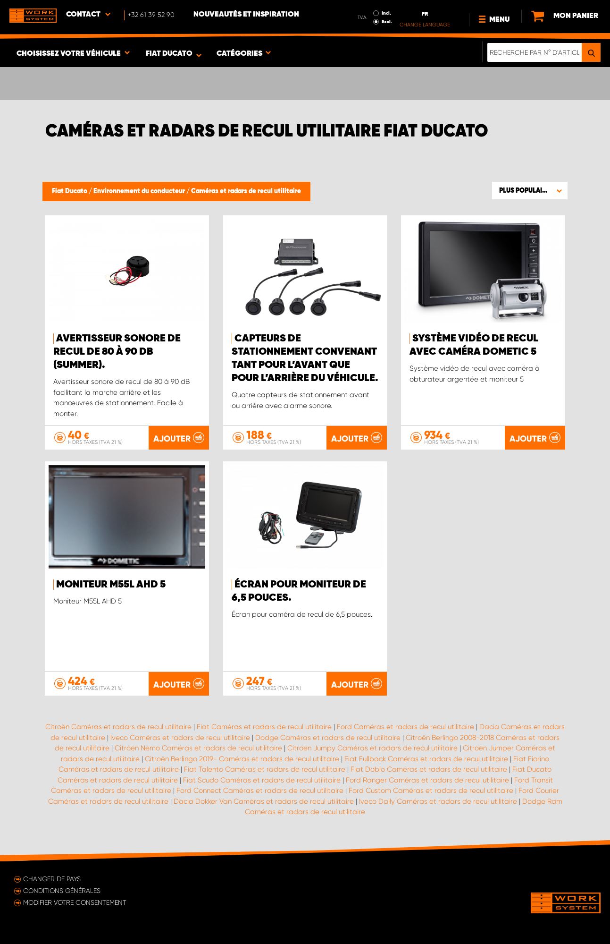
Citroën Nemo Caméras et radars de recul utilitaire (198, 748)
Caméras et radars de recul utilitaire (246, 191)
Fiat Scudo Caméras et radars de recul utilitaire (262, 780)
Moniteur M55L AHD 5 (111, 584)
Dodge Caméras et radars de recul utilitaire (328, 737)
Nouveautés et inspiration (246, 14)
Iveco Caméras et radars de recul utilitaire (180, 737)
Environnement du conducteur (139, 191)
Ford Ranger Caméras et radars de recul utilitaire (427, 780)
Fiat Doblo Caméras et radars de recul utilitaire (429, 769)
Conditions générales (61, 890)
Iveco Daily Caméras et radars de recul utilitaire (438, 801)
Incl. (386, 13)
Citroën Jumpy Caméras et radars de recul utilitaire (372, 748)
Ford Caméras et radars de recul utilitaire (405, 727)
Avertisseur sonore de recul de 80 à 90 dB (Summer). (117, 351)
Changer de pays (52, 879)
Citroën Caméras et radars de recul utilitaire (118, 727)
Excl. (387, 21)
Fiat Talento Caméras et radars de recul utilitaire (264, 769)
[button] (530, 190)
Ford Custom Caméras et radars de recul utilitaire (431, 790)
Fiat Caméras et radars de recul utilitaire (264, 727)
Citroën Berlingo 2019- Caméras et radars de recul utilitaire (242, 759)
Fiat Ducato (70, 191)
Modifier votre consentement (74, 902)
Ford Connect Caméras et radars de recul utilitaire (259, 790)
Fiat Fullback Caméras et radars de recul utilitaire (426, 759)
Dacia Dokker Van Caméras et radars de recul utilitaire (264, 801)
